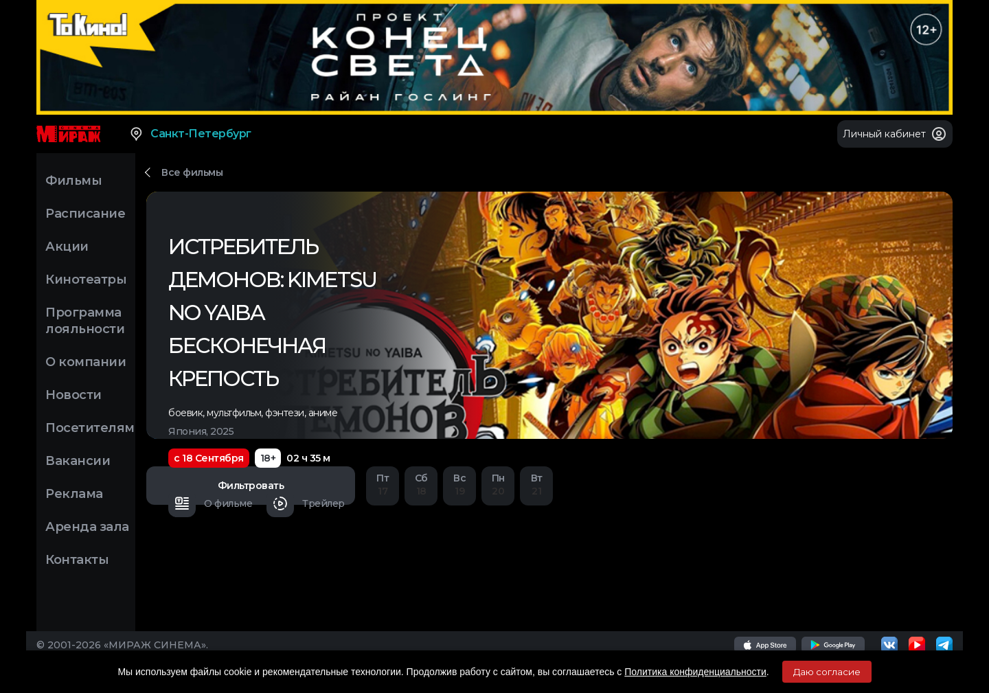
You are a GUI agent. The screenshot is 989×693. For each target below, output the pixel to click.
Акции (67, 246)
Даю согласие (827, 671)
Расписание (85, 213)
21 (536, 484)
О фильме (210, 503)
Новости (73, 394)
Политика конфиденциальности (695, 671)
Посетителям (90, 427)
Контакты (77, 559)
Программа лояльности (84, 321)
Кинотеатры (85, 279)
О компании (85, 362)
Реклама (74, 493)
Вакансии (77, 460)
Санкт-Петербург (189, 134)
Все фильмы (192, 172)
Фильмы (73, 180)
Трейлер (305, 503)
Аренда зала (87, 526)
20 (498, 484)
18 (421, 484)
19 (459, 484)
